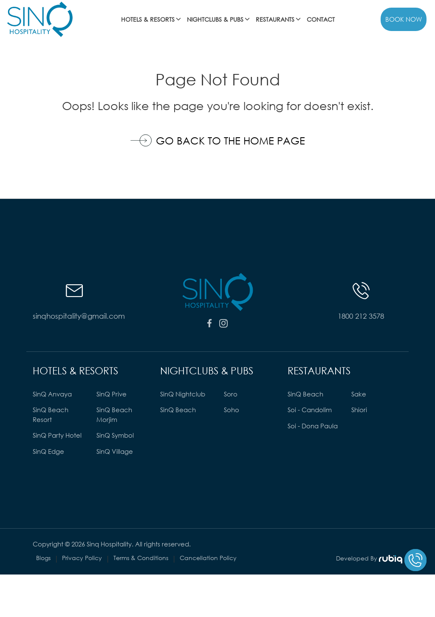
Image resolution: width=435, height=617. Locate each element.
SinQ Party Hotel (57, 435)
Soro (230, 394)
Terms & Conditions (140, 557)
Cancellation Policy (208, 557)
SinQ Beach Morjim (114, 414)
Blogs (43, 557)
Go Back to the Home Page (217, 140)
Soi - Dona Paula (313, 426)
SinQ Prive (111, 394)
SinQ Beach (178, 409)
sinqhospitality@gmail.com (74, 315)
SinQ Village (114, 451)
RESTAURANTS (279, 19)
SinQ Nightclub (182, 394)
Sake (358, 394)
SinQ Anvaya (52, 394)
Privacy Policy (82, 557)
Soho (231, 409)
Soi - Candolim (310, 409)
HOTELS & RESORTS (151, 19)
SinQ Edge (48, 451)
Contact (321, 19)
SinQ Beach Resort (50, 414)
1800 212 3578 (361, 315)
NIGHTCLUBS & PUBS (219, 19)
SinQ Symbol (115, 435)
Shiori (359, 409)
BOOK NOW (403, 19)
